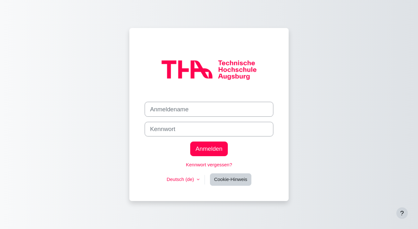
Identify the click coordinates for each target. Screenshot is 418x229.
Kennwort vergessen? (209, 164)
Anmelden (209, 148)
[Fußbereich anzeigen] (402, 213)
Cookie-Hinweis (230, 179)
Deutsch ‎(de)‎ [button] (181, 179)
